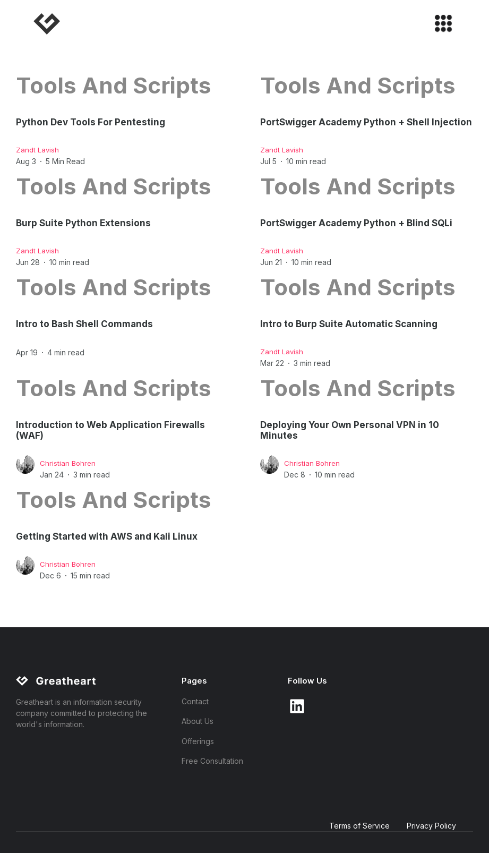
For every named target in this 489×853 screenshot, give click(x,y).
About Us (197, 721)
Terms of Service (359, 825)
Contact (195, 701)
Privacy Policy (431, 825)
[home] (47, 24)
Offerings (198, 741)
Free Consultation (212, 760)
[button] (439, 24)
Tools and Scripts (113, 85)
